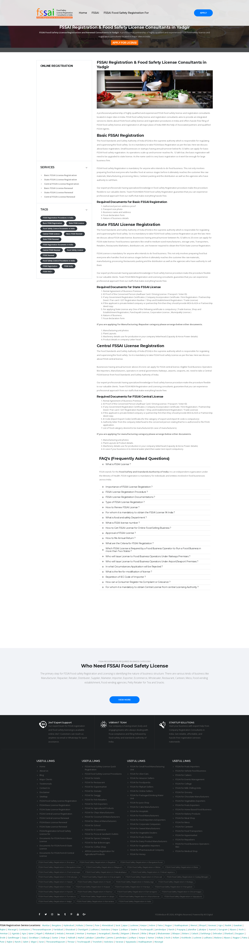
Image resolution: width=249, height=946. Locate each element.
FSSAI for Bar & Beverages (97, 842)
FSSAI (95, 12)
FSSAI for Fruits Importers (187, 766)
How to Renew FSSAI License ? (123, 507)
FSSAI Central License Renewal (54, 818)
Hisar (63, 937)
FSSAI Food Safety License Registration (58, 800)
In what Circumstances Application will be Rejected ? (134, 566)
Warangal (12, 929)
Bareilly (115, 933)
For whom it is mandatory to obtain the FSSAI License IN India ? (140, 512)
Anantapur (91, 933)
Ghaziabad (70, 929)
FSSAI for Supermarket (96, 786)
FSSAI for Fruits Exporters (187, 805)
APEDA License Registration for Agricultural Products (99, 853)
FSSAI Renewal (48, 255)
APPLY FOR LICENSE (125, 42)
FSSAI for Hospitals (139, 811)
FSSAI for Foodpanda (140, 782)
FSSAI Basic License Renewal (53, 822)
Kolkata (79, 925)
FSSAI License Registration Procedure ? (127, 492)
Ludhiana (94, 929)
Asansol (212, 929)
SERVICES (47, 167)
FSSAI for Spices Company (97, 838)
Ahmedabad (107, 925)
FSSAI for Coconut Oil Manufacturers (102, 816)
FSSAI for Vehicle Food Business (190, 770)
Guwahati (237, 925)
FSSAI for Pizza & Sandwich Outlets (101, 834)
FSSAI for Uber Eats (139, 773)
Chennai (89, 925)
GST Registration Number (132, 300)
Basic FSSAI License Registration (59, 175)
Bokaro (185, 933)
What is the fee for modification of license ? (129, 571)
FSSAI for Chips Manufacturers (99, 812)
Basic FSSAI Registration (52, 223)
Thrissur (71, 941)
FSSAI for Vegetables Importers (145, 845)
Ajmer (31, 933)
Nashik (228, 925)
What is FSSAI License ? (118, 464)
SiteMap (44, 796)
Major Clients (46, 779)
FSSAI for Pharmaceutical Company (147, 849)
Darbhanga (205, 933)
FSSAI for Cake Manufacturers (144, 806)
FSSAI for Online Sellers (141, 791)
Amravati (70, 933)
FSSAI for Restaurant (95, 782)
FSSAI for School (92, 825)
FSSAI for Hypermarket (186, 835)
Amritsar (4, 933)
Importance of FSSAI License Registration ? (129, 486)
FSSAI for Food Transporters (188, 831)
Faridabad (58, 929)
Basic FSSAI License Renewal (57, 188)
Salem (25, 941)
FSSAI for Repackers (185, 839)
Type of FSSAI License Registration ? (125, 502)
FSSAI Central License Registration (56, 813)
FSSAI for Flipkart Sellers (141, 786)
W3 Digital (208, 914)
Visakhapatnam (181, 925)
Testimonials (46, 783)
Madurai (218, 937)
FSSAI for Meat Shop (185, 818)
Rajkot (3, 929)
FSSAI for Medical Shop (186, 851)
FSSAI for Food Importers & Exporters (148, 819)
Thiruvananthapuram (41, 929)
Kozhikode (186, 937)
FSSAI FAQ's (47, 272)
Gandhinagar (14, 937)
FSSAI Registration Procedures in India (58, 218)
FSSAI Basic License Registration (55, 805)
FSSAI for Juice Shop (139, 802)
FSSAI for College (183, 783)
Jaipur (125, 925)
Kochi (241, 929)
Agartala (15, 933)
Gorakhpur (34, 937)
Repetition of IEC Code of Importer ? (126, 576)
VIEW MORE (124, 700)
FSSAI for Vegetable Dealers (143, 832)
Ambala (60, 933)
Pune (97, 925)
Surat (118, 925)
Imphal (81, 937)
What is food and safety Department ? (126, 517)
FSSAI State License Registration (55, 809)
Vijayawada (131, 941)
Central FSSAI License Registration (60, 183)
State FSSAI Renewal (51, 239)
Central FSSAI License (51, 234)
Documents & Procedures (96, 38)
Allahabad (49, 933)
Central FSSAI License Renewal (58, 196)
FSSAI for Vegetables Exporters (190, 800)
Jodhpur (124, 929)
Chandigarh (83, 929)
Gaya (24, 937)
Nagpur (168, 925)
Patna (160, 925)
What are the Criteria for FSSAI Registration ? (130, 543)
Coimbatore (24, 929)
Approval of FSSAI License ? (121, 533)
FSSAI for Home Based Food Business (193, 809)
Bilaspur (176, 933)
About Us (44, 770)
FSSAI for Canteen (184, 826)
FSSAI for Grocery (183, 792)
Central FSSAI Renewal (51, 250)
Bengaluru (56, 925)
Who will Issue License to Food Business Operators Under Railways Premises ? (148, 556)
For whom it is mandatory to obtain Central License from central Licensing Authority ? (152, 587)
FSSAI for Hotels (92, 778)
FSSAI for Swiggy (93, 795)
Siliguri (34, 941)
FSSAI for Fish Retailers (96, 799)
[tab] (64, 167)
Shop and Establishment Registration (164, 300)
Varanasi (212, 925)
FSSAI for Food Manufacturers (144, 815)
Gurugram (223, 929)
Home (83, 12)
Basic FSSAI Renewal (74, 234)
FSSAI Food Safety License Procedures (103, 773)
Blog (42, 775)
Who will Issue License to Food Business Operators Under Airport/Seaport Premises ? (152, 561)
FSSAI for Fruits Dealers (141, 837)
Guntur (55, 937)
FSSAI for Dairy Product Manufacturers (148, 841)
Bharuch (135, 933)
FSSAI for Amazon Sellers (142, 778)
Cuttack (194, 933)
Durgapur (239, 933)
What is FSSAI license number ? (123, 522)
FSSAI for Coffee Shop (95, 846)
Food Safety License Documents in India (59, 229)
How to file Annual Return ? (121, 538)
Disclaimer (45, 792)
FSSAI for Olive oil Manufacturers (100, 821)
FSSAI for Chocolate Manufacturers (192, 796)
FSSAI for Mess (182, 822)
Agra (220, 925)
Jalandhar (192, 929)
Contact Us (45, 788)
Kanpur (143, 925)
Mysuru (233, 929)
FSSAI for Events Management (189, 779)
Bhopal (202, 925)
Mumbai (46, 925)
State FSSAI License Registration (59, 179)
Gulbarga (45, 937)
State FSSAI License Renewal (57, 192)
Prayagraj (181, 929)
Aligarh (39, 933)
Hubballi (71, 937)
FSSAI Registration (50, 266)
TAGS (44, 209)
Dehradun (217, 933)
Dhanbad (228, 933)
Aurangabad (104, 933)
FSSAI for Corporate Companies (145, 824)
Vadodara (105, 929)
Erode (2, 937)
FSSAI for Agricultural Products (99, 808)
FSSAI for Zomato (93, 791)
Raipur (115, 929)
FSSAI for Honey (138, 854)
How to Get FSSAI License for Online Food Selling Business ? (138, 527)
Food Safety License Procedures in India (59, 261)
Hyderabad (69, 925)
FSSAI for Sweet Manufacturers (145, 828)
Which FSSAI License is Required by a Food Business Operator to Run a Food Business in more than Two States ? (153, 550)
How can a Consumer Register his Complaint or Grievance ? (138, 582)
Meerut (194, 925)
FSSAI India (68, 266)
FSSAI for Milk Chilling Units (188, 788)
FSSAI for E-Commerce (95, 829)
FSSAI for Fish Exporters (96, 803)
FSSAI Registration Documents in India (58, 245)
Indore (152, 925)
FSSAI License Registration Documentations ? (130, 497)
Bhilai (143, 933)
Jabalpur (202, 929)
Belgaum (125, 933)
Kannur (151, 937)
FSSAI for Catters (183, 775)
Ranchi (171, 929)
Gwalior (133, 929)
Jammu (110, 937)
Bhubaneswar (164, 933)
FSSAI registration (129, 475)
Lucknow (134, 925)
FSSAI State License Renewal (53, 826)
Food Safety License (75, 250)
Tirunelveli (97, 941)
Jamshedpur (160, 929)
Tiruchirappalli (146, 929)
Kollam (176, 937)
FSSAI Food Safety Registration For (126, 12)
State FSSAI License (76, 223)
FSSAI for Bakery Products (187, 813)
